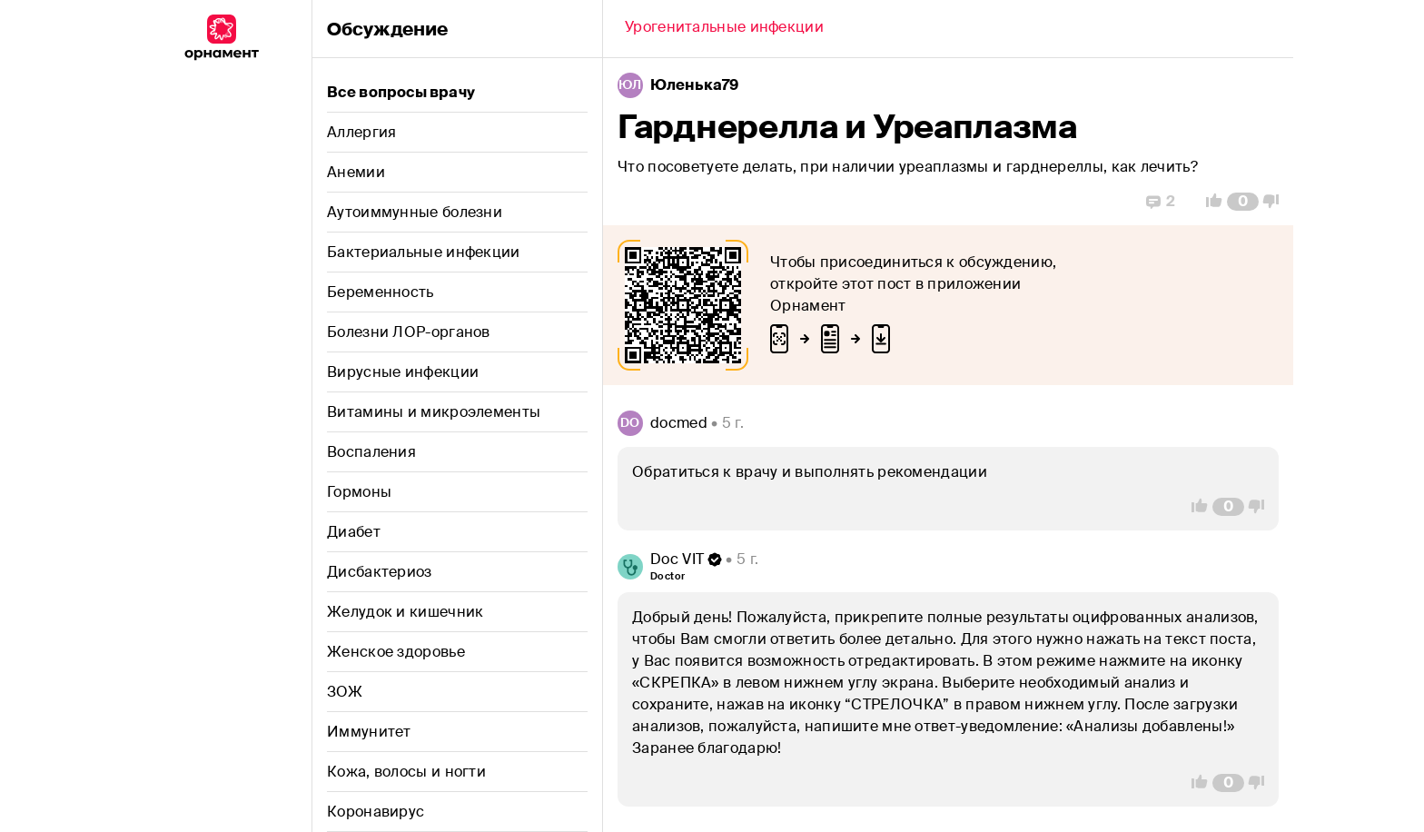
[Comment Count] (1243, 202)
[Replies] (1161, 201)
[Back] (724, 29)
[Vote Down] (1276, 201)
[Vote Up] (1209, 201)
